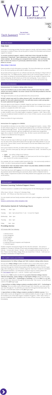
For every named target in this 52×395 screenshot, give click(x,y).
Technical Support (7, 182)
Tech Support (9, 35)
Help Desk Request (7, 42)
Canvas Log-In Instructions (9, 84)
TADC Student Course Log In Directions (13, 258)
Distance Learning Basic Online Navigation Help (14, 201)
